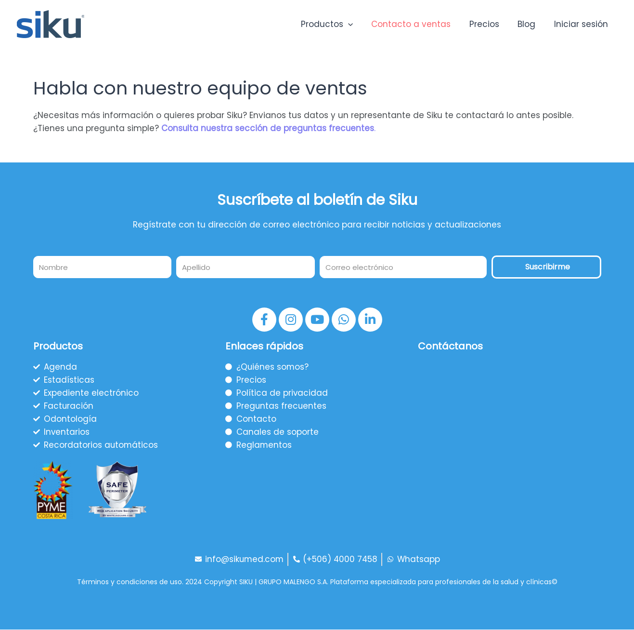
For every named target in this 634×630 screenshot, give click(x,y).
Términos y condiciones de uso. (130, 583)
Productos (336, 24)
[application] (357, 24)
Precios (490, 24)
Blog (530, 24)
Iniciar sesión (582, 24)
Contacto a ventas (418, 24)
